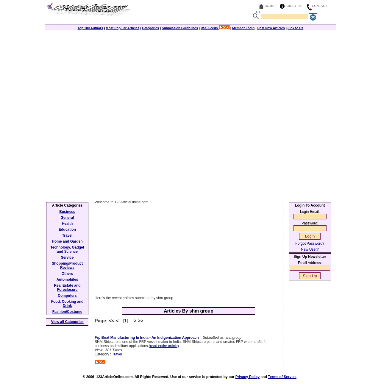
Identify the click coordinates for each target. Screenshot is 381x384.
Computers (67, 296)
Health (67, 223)
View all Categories (67, 322)
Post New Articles (271, 28)
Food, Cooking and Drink (67, 303)
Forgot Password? (309, 243)
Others (67, 273)
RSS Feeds (215, 28)
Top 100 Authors (90, 28)
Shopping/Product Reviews (67, 265)
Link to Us (295, 28)
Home (269, 5)
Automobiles (67, 279)
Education (67, 229)
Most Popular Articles (122, 28)
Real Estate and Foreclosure (67, 287)
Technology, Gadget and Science (67, 249)
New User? (309, 249)
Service (67, 257)
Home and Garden (67, 241)
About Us (293, 5)
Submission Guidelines (180, 28)
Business (67, 212)
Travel (117, 354)
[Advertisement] (190, 72)
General (67, 218)
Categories (150, 28)
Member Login (243, 28)
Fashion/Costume (67, 312)
